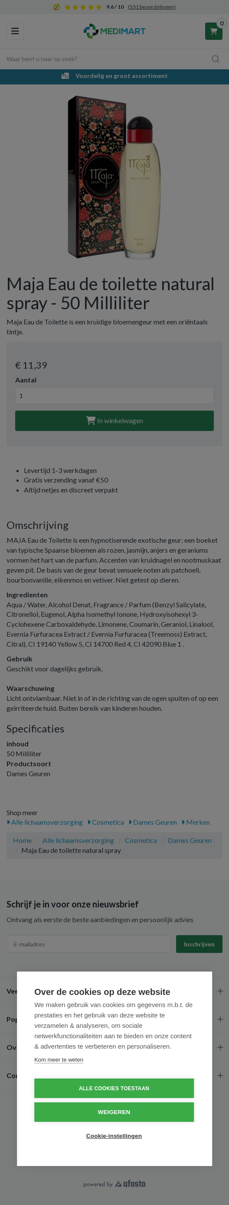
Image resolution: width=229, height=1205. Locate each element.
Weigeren (114, 1112)
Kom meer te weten (58, 1059)
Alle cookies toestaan (114, 1088)
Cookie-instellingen (114, 1136)
